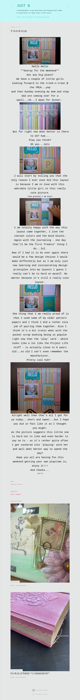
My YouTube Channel (41, 17)
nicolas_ (45, 694)
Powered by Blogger (40, 690)
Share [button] (12, 481)
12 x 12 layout (18, 484)
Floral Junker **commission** (30, 673)
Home (19, 17)
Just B (23, 6)
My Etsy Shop (27, 17)
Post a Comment (16, 494)
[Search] (68, 6)
